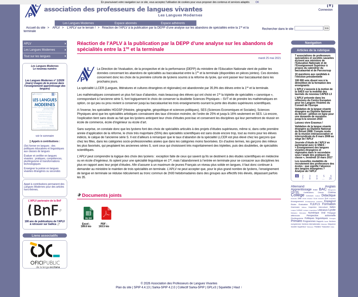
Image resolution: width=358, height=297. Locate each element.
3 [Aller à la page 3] (310, 176)
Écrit (326, 198)
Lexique (305, 210)
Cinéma (332, 192)
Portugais (332, 218)
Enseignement (297, 201)
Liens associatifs (45, 235)
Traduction (326, 227)
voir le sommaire (45, 135)
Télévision (310, 227)
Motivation (302, 213)
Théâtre (317, 227)
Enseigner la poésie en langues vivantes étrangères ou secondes (42, 169)
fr (330, 5)
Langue (293, 210)
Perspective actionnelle (321, 215)
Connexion (325, 9)
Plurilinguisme (297, 218)
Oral (323, 213)
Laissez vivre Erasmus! (309, 123)
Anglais (330, 186)
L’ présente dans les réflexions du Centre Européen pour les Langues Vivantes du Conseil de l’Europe (313, 102)
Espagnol (330, 201)
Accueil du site (35, 27)
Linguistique (313, 210)
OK (257, 2)
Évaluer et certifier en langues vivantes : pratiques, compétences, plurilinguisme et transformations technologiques (43, 159)
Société (294, 227)
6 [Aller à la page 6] (331, 176)
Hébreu (304, 207)
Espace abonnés (126, 23)
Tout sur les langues (37, 56)
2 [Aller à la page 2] (303, 176)
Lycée (332, 209)
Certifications (308, 192)
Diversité (294, 198)
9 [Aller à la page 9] (317, 178)
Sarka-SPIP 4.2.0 (163, 287)
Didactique (328, 195)
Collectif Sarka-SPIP (191, 287)
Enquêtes (332, 198)
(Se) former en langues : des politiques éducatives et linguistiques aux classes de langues (44, 148)
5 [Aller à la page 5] (324, 176)
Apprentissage (301, 189)
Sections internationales (311, 224)
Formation (329, 204)
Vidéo (332, 227)
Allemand (297, 186)
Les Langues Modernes (78, 23)
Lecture (299, 210)
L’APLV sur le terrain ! (81, 27)
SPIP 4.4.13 (142, 287)
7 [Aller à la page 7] (303, 178)
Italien (333, 207)
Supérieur (301, 227)
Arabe (315, 190)
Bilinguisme (332, 190)
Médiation (294, 213)
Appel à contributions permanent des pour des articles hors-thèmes (44, 187)
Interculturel (323, 207)
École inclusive (318, 198)
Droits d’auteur (308, 198)
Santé (326, 221)
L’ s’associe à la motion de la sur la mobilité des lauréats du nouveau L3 (314, 91)
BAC (323, 189)
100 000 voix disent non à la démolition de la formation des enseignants (313, 83)
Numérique (313, 213)
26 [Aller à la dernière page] (330, 178)
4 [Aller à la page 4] (317, 176)
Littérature (323, 210)
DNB (300, 198)
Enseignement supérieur (313, 201)
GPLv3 (211, 287)
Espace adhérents (173, 23)
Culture (317, 196)
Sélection (324, 224)
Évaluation (303, 204)
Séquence (332, 224)
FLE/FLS (315, 204)
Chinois (321, 192)
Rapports (319, 221)
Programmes (309, 221)
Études (293, 204)
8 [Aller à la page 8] (310, 178)
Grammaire (295, 207)
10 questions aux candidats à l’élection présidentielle (312, 75)
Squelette (225, 287)
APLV (56, 27)
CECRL (295, 192)
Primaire (296, 221)
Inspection (312, 207)
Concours (309, 196)
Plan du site (124, 287)
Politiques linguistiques (316, 218)
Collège (297, 195)
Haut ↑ (238, 287)
